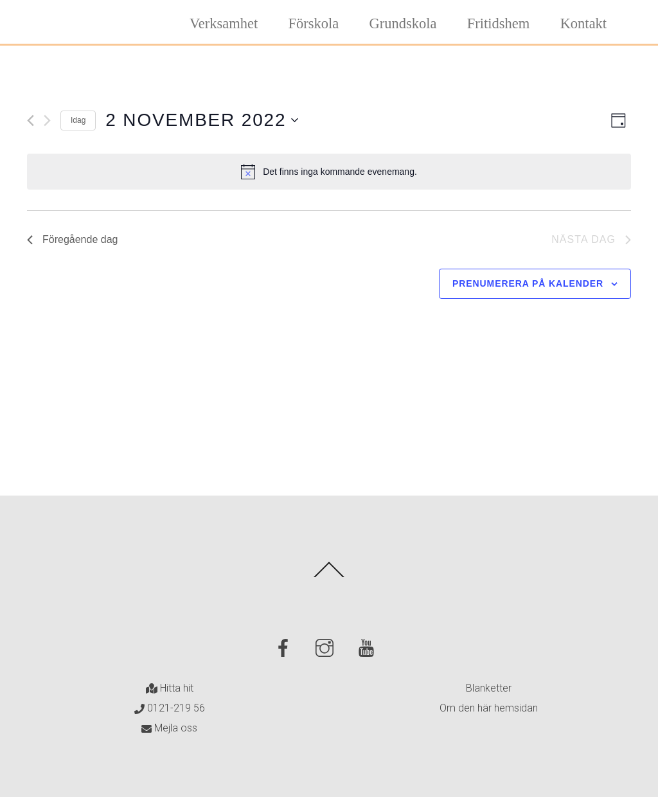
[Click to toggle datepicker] (201, 120)
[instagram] (326, 647)
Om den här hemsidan (489, 708)
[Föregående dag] (30, 120)
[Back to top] (329, 576)
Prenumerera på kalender (527, 283)
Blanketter (488, 688)
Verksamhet (224, 23)
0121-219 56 (169, 708)
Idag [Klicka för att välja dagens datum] (78, 120)
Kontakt (583, 23)
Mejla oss (169, 728)
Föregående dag (72, 239)
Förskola (314, 23)
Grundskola (403, 23)
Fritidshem (498, 23)
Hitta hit (169, 688)
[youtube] (368, 647)
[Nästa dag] (47, 120)
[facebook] (285, 647)
